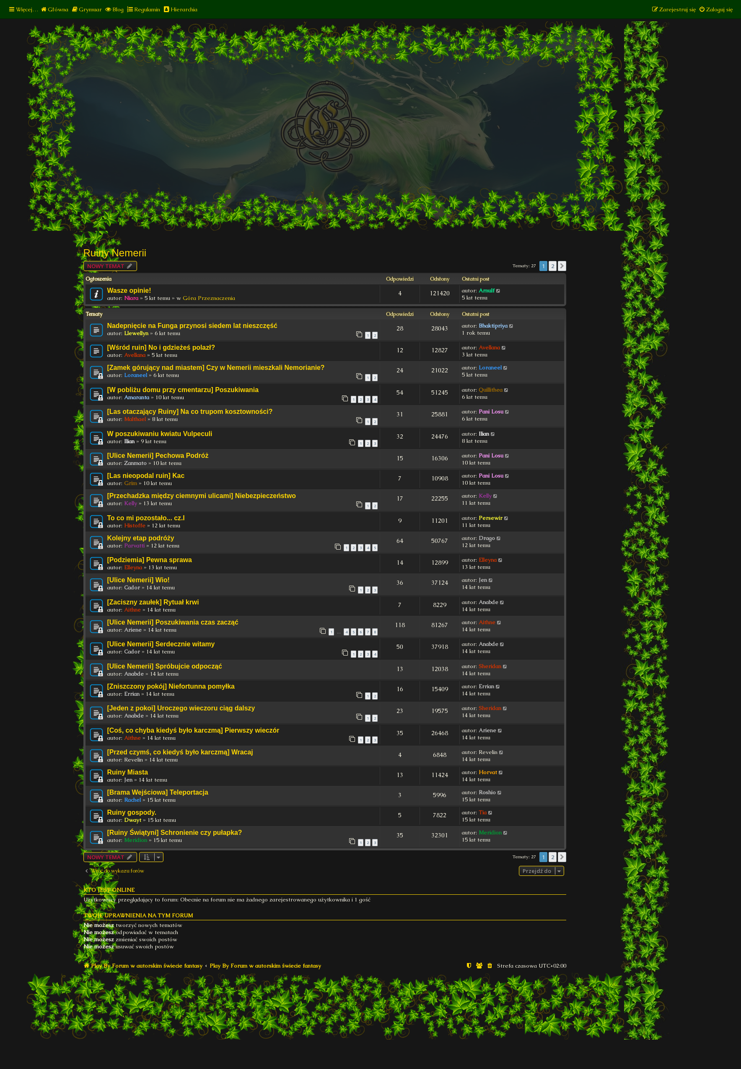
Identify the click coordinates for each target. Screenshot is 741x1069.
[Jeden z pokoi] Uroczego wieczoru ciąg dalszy (181, 708)
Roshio (487, 792)
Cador (132, 587)
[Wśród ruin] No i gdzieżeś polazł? (161, 347)
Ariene (133, 629)
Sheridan (490, 666)
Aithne (132, 609)
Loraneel (135, 375)
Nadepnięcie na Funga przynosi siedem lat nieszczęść (192, 325)
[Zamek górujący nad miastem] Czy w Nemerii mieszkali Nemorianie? (216, 367)
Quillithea (491, 389)
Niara (131, 298)
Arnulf (487, 290)
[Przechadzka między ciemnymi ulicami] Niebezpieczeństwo (201, 495)
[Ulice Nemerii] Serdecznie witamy (161, 644)
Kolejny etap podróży (140, 538)
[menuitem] (54, 9)
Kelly (130, 503)
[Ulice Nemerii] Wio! (138, 580)
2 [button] (552, 266)
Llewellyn (136, 333)
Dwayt (132, 820)
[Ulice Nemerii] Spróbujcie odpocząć (164, 666)
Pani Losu (491, 411)
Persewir (491, 518)
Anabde (488, 602)
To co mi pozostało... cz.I (146, 518)
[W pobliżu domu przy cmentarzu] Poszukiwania (183, 389)
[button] (562, 266)
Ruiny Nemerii (115, 252)
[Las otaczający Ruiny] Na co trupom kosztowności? (190, 411)
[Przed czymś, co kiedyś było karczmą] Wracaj (180, 752)
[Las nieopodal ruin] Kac (146, 475)
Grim (130, 483)
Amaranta (136, 397)
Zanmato (135, 463)
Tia (483, 812)
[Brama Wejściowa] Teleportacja (157, 792)
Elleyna (133, 567)
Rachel (132, 799)
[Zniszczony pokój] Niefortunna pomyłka (171, 686)
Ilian (129, 441)
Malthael (135, 419)
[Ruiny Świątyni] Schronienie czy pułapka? (174, 832)
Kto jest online (109, 889)
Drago (487, 538)
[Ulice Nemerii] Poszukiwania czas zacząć (172, 622)
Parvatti (134, 545)
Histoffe (134, 525)
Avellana (134, 355)
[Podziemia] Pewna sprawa (149, 559)
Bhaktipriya (493, 325)
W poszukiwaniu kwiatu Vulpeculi (159, 433)
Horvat (488, 772)
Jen (483, 580)
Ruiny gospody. (132, 812)
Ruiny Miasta (127, 772)
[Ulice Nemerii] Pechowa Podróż (158, 455)
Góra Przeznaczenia (209, 298)
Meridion (135, 840)
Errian (132, 693)
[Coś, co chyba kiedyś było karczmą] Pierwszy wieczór (193, 730)
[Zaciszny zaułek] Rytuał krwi (153, 602)
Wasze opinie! (129, 290)
